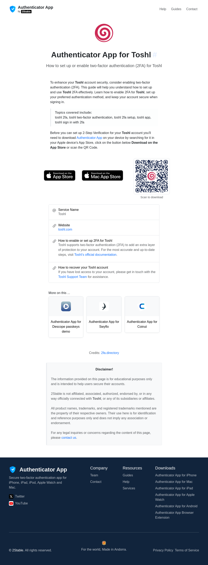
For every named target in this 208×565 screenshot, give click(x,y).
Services (129, 488)
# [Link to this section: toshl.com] (155, 54)
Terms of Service (187, 550)
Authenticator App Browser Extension (174, 515)
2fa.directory (110, 353)
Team (94, 475)
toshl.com (65, 229)
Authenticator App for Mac (174, 481)
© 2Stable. (16, 550)
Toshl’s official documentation (95, 254)
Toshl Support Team (72, 277)
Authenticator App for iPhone (176, 475)
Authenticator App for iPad (174, 488)
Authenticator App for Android (176, 506)
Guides (176, 9)
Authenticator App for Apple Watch (175, 497)
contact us (68, 437)
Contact (191, 9)
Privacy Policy (163, 550)
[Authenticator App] (38, 470)
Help (162, 9)
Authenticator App (89, 137)
